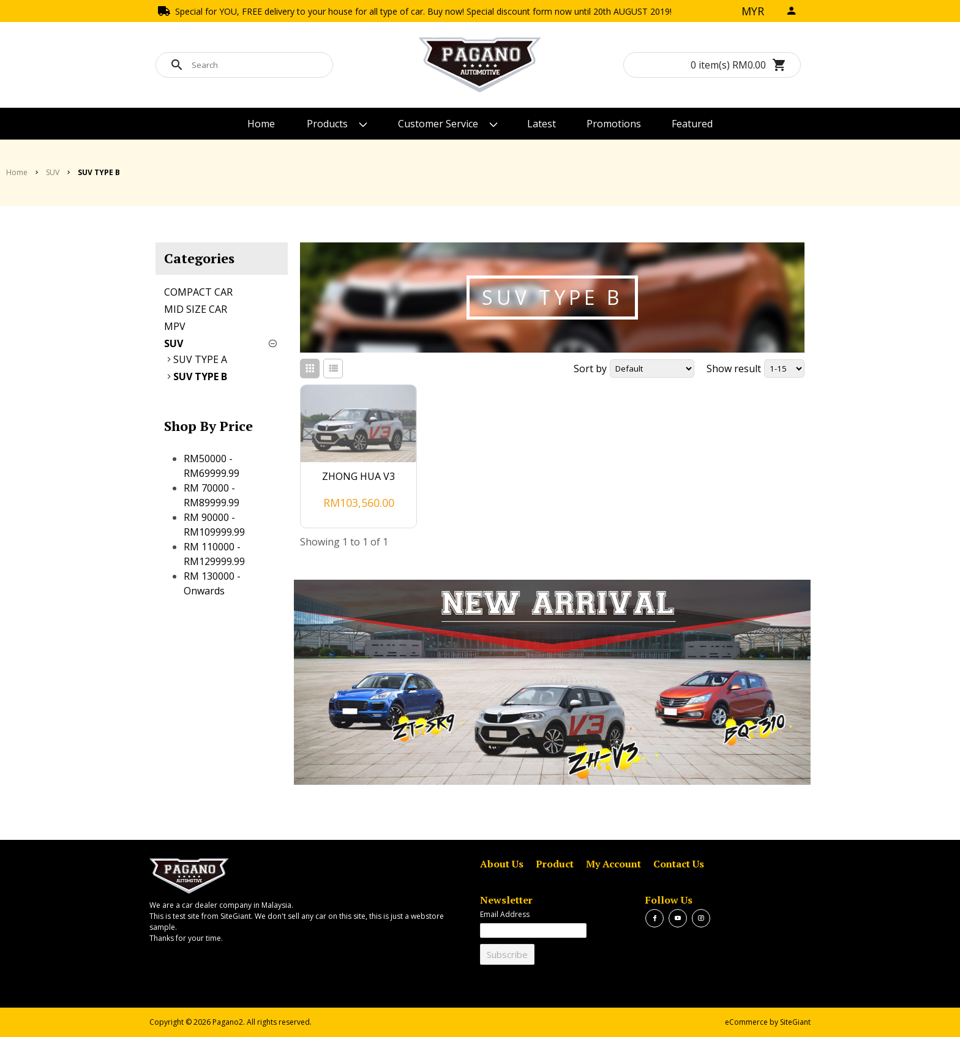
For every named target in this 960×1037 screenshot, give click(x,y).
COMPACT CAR (198, 292)
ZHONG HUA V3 (358, 476)
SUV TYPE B (200, 376)
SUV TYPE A (200, 359)
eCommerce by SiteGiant (768, 1022)
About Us (501, 863)
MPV (175, 326)
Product (555, 863)
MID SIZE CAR (195, 309)
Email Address (505, 914)
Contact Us (678, 863)
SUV (173, 343)
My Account (613, 863)
